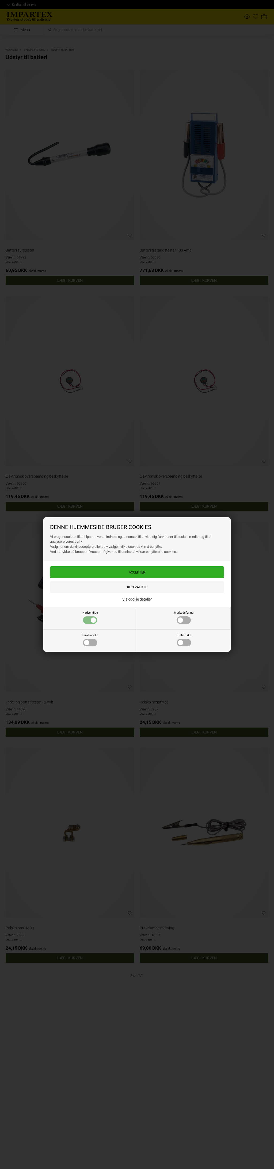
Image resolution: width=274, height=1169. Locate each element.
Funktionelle (90, 640)
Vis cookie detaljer (137, 599)
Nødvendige (90, 617)
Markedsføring (183, 617)
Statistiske (184, 640)
